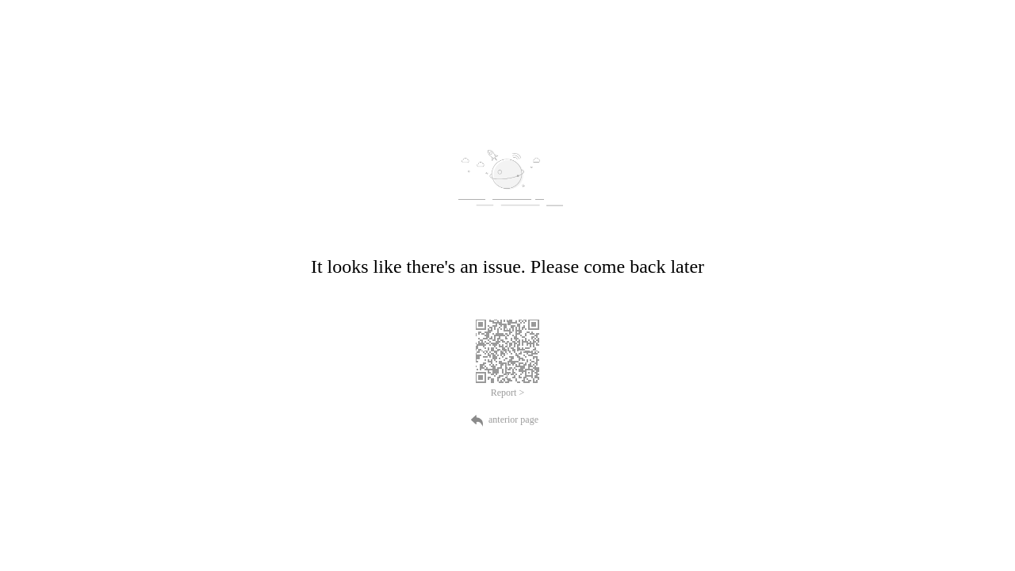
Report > (507, 392)
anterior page (507, 420)
